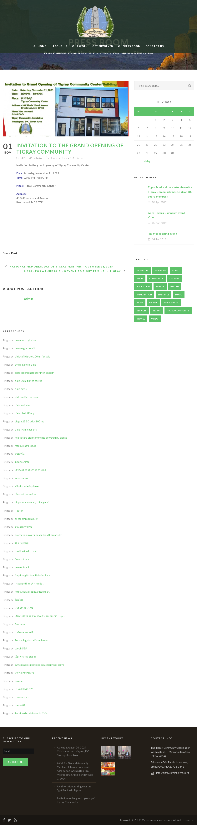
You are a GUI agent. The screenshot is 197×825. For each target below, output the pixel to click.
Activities (143, 270)
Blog (140, 278)
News (140, 302)
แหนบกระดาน (22, 697)
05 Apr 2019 (159, 223)
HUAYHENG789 (24, 689)
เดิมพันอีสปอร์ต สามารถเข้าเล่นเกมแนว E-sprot (40, 616)
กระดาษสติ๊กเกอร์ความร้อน (29, 583)
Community (156, 278)
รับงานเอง (20, 624)
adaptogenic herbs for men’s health (34, 372)
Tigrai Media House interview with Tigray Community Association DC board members (170, 192)
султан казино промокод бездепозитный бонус (39, 664)
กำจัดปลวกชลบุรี (24, 632)
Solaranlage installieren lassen (31, 640)
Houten (19, 510)
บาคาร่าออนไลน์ (24, 608)
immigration (144, 294)
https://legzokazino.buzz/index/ (32, 591)
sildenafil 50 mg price (26, 397)
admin (38, 158)
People (153, 302)
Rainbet (19, 681)
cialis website (22, 405)
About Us (60, 46)
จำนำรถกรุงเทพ (23, 526)
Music (178, 294)
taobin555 (21, 648)
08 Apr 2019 (159, 202)
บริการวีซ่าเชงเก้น (24, 672)
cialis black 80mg (24, 413)
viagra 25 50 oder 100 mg (29, 421)
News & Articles (72, 158)
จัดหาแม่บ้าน (22, 461)
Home (39, 46)
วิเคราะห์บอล (22, 559)
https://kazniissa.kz (25, 445)
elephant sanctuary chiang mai (31, 502)
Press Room (129, 46)
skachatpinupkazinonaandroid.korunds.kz (38, 535)
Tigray (157, 310)
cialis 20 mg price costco (28, 380)
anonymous (21, 478)
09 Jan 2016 (159, 239)
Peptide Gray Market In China (31, 713)
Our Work (80, 46)
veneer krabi (22, 567)
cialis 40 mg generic (26, 429)
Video (154, 318)
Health (174, 286)
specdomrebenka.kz (26, 518)
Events (55, 158)
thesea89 (20, 705)
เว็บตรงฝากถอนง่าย (25, 494)
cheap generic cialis (25, 364)
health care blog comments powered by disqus (41, 437)
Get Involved (102, 46)
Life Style (163, 294)
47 (23, 158)
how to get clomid (25, 348)
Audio (175, 270)
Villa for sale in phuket (27, 486)
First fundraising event (162, 233)
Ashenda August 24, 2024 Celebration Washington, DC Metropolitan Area (73, 751)
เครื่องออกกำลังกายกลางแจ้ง (30, 470)
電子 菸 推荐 (21, 543)
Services (141, 310)
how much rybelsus (25, 340)
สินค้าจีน (19, 453)
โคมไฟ (19, 599)
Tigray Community (178, 310)
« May (147, 161)
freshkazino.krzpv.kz (26, 551)
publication (171, 302)
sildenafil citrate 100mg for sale (32, 356)
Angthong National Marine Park (32, 575)
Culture (174, 278)
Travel (141, 318)
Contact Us (154, 46)
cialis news (21, 388)
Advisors (160, 270)
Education (143, 286)
